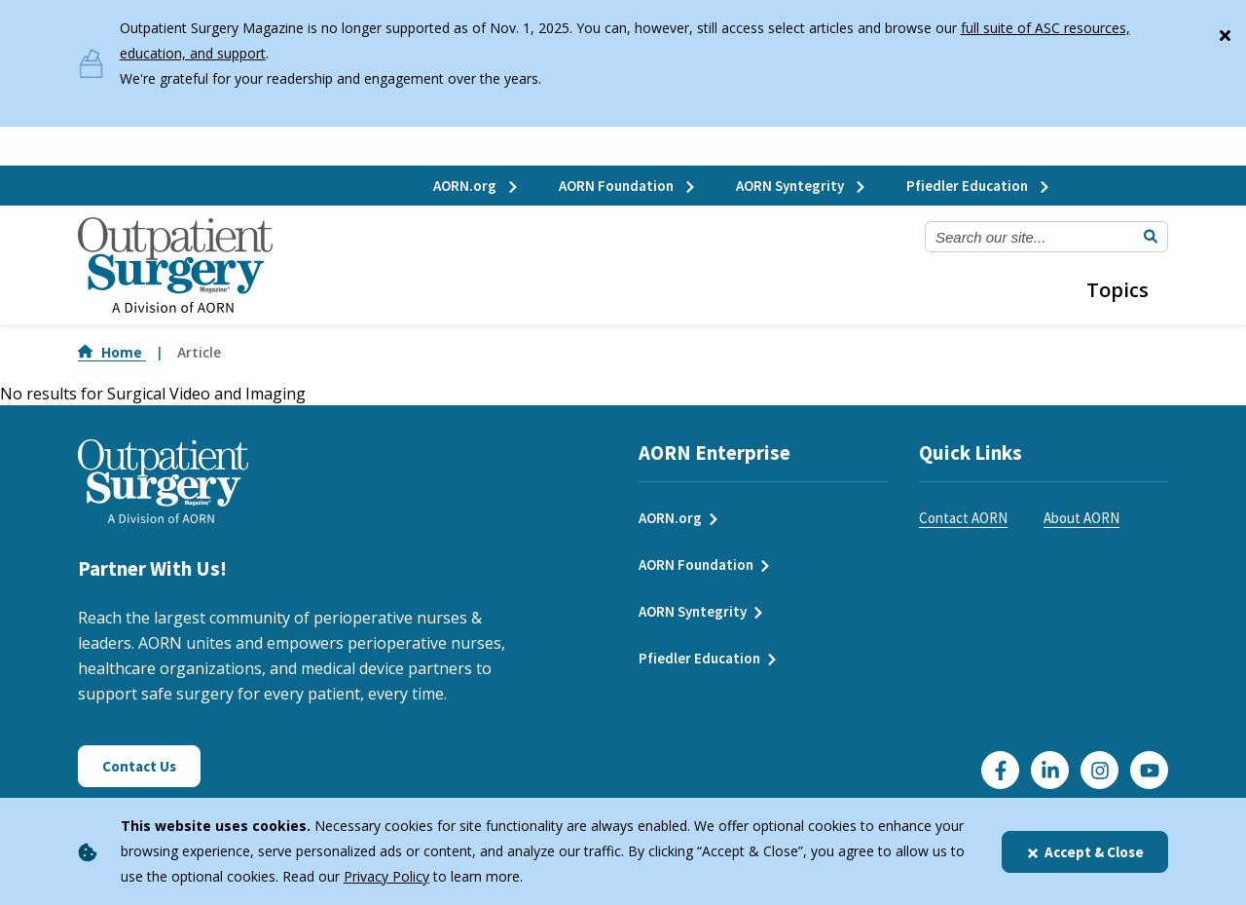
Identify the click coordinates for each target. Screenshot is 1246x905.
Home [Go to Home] (112, 352)
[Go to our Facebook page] (1000, 770)
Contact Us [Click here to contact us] (139, 766)
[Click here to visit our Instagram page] (1099, 770)
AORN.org (476, 185)
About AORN (1081, 518)
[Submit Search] (1150, 236)
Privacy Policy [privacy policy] (386, 876)
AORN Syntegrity (801, 185)
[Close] (1224, 31)
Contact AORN (963, 518)
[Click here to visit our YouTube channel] (1149, 770)
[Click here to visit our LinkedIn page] (1050, 770)
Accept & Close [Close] (1085, 852)
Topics (1117, 290)
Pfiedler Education (978, 185)
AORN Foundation (628, 185)
